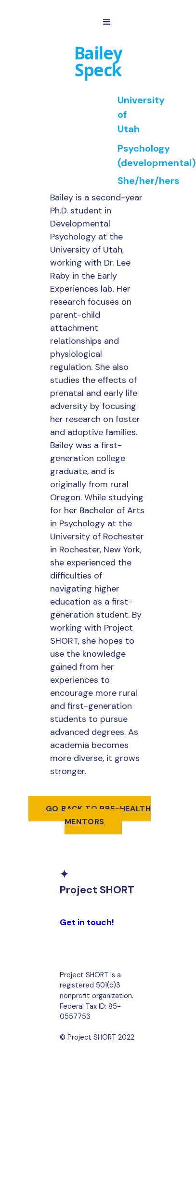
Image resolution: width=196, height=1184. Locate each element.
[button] (106, 22)
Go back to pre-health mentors (98, 815)
